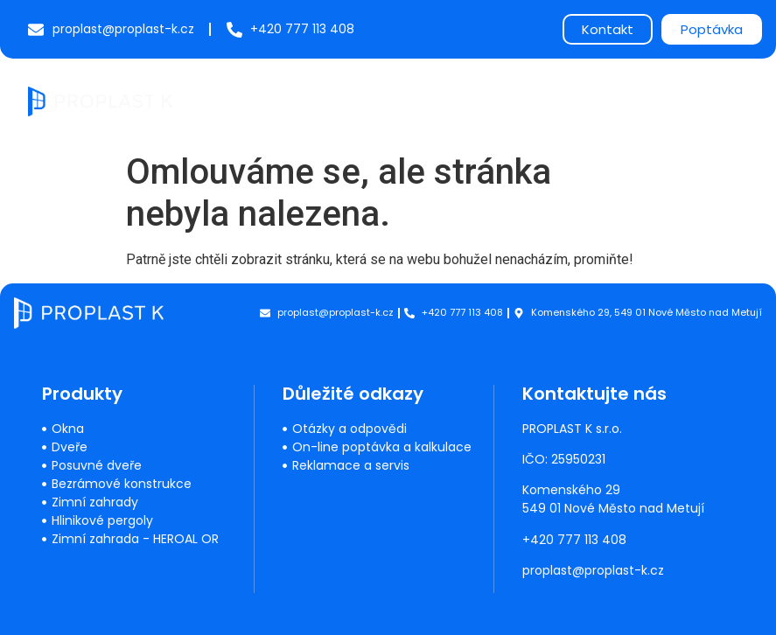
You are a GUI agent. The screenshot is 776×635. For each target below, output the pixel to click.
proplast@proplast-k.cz (594, 570)
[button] (733, 101)
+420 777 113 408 (575, 539)
